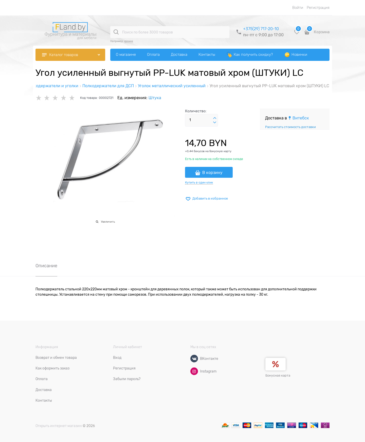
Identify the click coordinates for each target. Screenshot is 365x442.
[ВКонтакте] (194, 358)
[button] (214, 118)
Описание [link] (46, 265)
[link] (298, 118)
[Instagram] (194, 371)
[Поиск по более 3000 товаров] (116, 32)
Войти (297, 8)
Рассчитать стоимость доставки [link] (290, 127)
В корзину (212, 172)
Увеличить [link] (108, 221)
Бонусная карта (277, 375)
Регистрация (318, 8)
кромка (128, 41)
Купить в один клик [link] (199, 182)
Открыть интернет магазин (58, 426)
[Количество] (201, 120)
